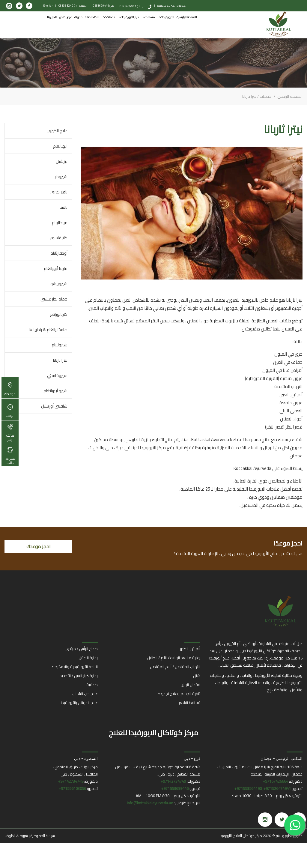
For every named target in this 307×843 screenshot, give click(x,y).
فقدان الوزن (190, 684)
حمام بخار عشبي (53, 299)
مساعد (149, 17)
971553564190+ (248, 788)
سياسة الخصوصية (43, 835)
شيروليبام (59, 345)
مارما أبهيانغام (55, 268)
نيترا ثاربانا (60, 360)
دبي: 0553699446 (104, 5)
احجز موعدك (38, 546)
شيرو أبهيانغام (55, 391)
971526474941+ (277, 788)
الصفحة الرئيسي (289, 96)
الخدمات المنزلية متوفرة (172, 5)
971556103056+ (72, 788)
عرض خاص (65, 17)
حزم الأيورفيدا (129, 17)
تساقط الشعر (189, 702)
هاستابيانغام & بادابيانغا (48, 329)
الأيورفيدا (166, 17)
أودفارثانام (58, 253)
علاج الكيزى (57, 131)
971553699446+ (175, 788)
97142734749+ (173, 781)
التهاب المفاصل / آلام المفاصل (175, 666)
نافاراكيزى (58, 192)
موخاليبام (59, 222)
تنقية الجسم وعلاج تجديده (179, 693)
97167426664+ (275, 781)
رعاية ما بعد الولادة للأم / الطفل (173, 657)
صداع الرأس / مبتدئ (81, 648)
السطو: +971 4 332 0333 (73, 5)
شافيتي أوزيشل (54, 406)
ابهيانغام (60, 146)
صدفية (92, 684)
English (48, 5)
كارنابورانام (58, 314)
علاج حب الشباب (85, 693)
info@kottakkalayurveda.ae (150, 802)
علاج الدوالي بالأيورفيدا (79, 702)
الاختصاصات (92, 17)
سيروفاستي (57, 375)
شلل (196, 675)
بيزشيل (61, 161)
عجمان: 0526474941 (133, 6)
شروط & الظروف (16, 835)
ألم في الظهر (190, 648)
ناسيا (63, 207)
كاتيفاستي (58, 238)
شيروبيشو (58, 284)
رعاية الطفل (88, 657)
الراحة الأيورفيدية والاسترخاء (75, 666)
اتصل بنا (52, 17)
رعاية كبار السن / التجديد (79, 675)
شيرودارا (60, 177)
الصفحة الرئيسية (187, 17)
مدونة (78, 17)
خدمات (109, 17)
